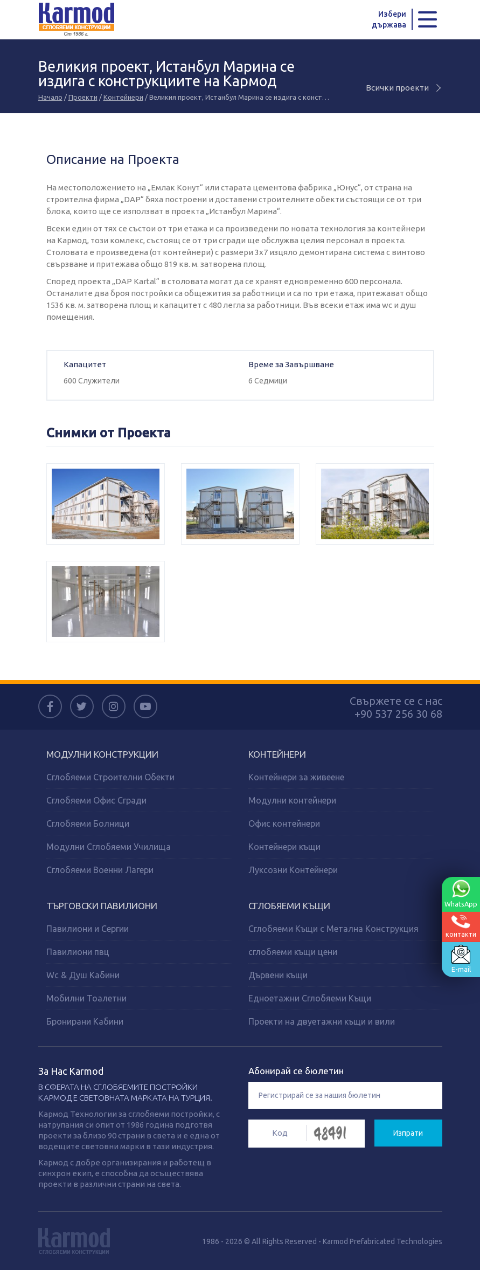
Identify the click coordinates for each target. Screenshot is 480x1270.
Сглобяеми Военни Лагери (100, 869)
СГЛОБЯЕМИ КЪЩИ (289, 905)
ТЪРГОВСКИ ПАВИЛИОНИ (101, 905)
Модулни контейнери (292, 800)
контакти (461, 926)
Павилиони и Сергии (87, 928)
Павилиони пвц (77, 951)
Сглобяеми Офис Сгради (96, 800)
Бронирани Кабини (84, 1021)
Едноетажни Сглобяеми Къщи (309, 998)
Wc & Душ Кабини (83, 974)
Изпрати (408, 1132)
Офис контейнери (284, 823)
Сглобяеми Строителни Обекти (110, 776)
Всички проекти (404, 87)
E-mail (460, 959)
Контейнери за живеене (296, 776)
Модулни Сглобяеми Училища (108, 846)
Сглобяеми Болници (87, 823)
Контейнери (123, 96)
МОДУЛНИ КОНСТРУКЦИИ (102, 754)
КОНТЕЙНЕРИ (277, 754)
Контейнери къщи (284, 846)
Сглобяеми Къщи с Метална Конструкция (333, 928)
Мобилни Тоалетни (86, 998)
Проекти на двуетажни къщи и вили (321, 1021)
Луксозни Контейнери (293, 869)
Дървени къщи (278, 974)
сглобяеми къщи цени (292, 951)
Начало (50, 96)
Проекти (83, 96)
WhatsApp (460, 894)
